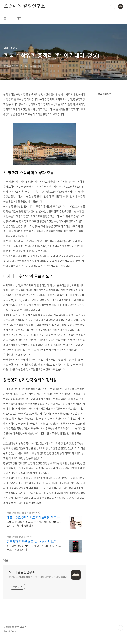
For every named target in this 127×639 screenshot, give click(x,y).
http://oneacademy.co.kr (20, 512)
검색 (112, 6)
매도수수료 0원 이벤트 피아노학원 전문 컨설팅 (34, 518)
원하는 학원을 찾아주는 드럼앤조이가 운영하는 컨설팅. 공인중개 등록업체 (34, 523)
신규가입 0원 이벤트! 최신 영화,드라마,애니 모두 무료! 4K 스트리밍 (34, 547)
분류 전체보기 (104, 94)
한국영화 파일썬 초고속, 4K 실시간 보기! (32, 541)
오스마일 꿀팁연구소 (24, 6)
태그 (18, 18)
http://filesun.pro (16, 536)
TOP (120, 628)
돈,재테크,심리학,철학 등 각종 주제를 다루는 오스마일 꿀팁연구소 (39, 578)
